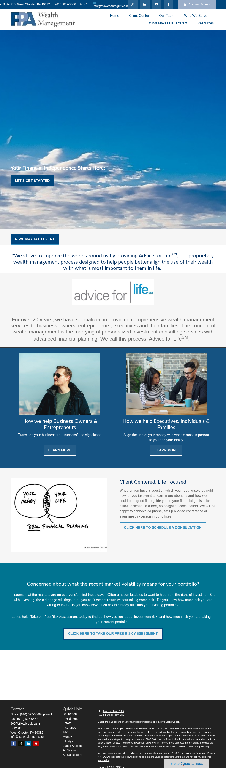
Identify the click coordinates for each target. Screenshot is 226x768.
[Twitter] (133, 4)
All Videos (69, 750)
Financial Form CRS (113, 711)
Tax (65, 732)
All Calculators (72, 755)
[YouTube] (156, 4)
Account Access (196, 4)
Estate (67, 723)
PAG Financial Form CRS (111, 714)
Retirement (70, 714)
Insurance (69, 727)
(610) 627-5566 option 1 (71, 4)
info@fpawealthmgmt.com (110, 4)
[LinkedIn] (145, 4)
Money (67, 736)
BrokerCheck (172, 721)
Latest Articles (72, 745)
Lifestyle (68, 741)
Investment (70, 718)
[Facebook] (168, 4)
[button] (114, 15)
